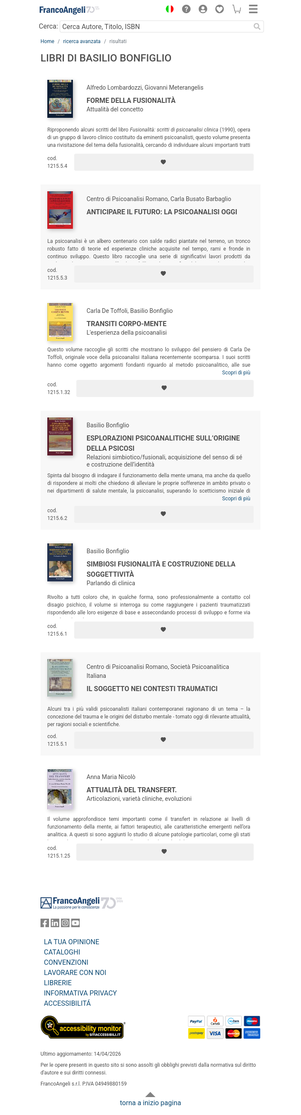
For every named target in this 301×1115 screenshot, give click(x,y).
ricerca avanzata (82, 41)
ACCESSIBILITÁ (67, 1003)
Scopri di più (236, 373)
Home (47, 41)
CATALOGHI (62, 952)
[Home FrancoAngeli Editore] (69, 10)
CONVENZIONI (66, 962)
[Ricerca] (257, 26)
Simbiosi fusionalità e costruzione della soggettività (161, 569)
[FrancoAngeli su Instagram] (65, 925)
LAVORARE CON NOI (75, 973)
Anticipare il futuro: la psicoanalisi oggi (162, 212)
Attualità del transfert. (132, 790)
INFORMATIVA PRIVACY (80, 993)
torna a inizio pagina (150, 1103)
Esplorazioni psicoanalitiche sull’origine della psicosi (163, 443)
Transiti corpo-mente (126, 324)
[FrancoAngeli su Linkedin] (55, 925)
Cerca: (48, 26)
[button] (167, 10)
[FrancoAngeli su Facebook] (45, 925)
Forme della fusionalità (131, 100)
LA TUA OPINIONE (71, 942)
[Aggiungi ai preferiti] (164, 162)
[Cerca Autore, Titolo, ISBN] (155, 26)
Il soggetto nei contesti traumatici (152, 689)
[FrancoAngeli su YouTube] (75, 925)
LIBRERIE (58, 983)
